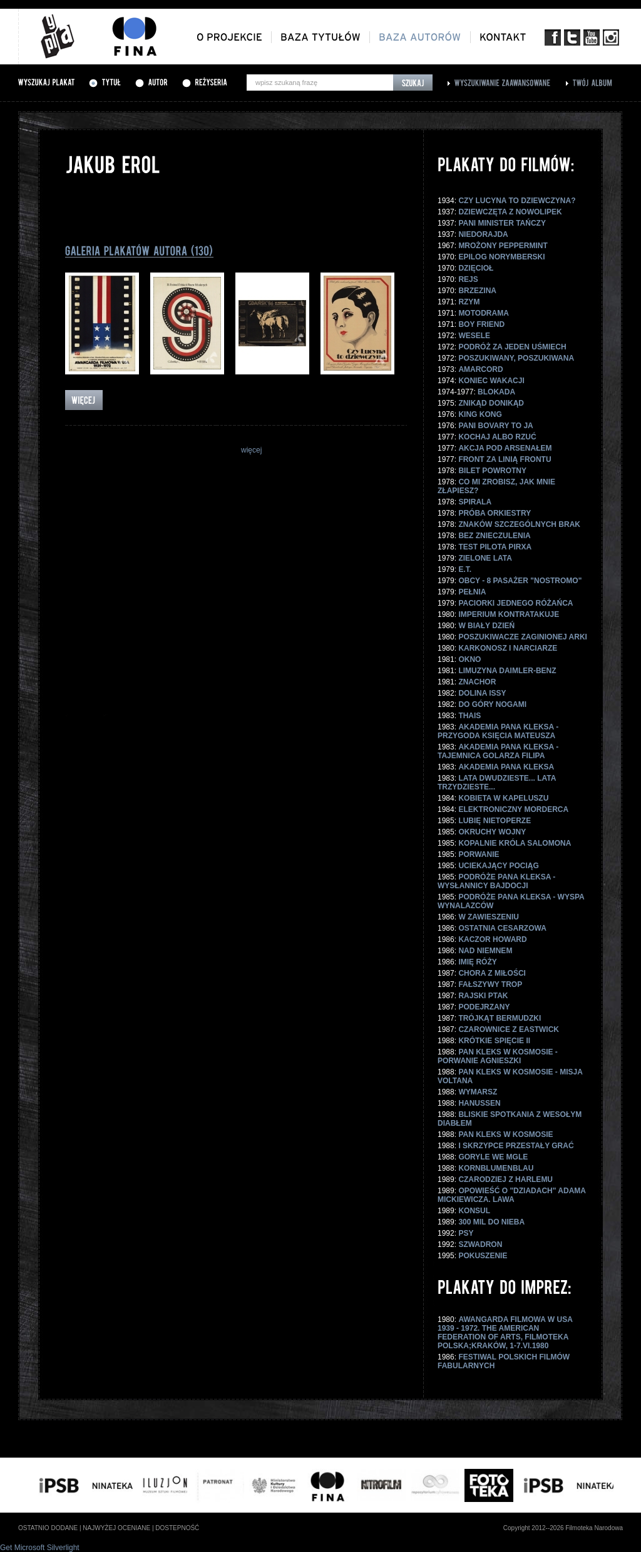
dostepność (177, 1527)
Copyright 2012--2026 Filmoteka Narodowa (563, 1527)
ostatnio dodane (48, 1527)
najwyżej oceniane (116, 1527)
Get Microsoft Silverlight (39, 1547)
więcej (251, 450)
